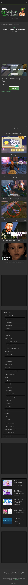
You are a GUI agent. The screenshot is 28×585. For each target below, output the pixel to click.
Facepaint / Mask (11, 397)
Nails (7, 413)
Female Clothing (11, 341)
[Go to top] (14, 583)
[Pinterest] (12, 573)
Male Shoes (10, 426)
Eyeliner (9, 390)
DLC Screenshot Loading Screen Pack (14, 199)
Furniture (8, 364)
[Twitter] (9, 573)
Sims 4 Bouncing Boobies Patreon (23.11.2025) (18, 501)
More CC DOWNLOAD (6, 91)
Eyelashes (9, 387)
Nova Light (14, 155)
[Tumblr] (19, 573)
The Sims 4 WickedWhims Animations (18, 482)
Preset (9, 322)
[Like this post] (11, 128)
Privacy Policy (16, 579)
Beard (8, 358)
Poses (7, 416)
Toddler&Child (9, 432)
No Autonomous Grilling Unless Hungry (14, 220)
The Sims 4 (7, 312)
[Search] (26, 2)
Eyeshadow (10, 393)
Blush (8, 384)
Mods (7, 410)
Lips (8, 400)
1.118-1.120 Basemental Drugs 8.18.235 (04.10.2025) (19, 521)
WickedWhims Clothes (12, 348)
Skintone (9, 325)
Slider (8, 328)
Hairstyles (9, 367)
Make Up (8, 380)
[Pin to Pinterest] (15, 128)
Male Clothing (10, 345)
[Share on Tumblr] (17, 128)
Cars (7, 332)
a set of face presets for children (14, 262)
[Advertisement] (14, 48)
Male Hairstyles (11, 374)
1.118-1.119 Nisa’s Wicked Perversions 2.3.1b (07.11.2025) (19, 510)
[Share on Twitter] (14, 128)
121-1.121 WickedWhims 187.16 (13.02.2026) (19, 492)
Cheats (7, 335)
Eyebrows (9, 361)
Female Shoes (11, 423)
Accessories (9, 315)
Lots (7, 377)
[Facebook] (5, 573)
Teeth (8, 406)
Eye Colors (8, 351)
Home (2, 24)
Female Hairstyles (12, 371)
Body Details (9, 319)
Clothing (8, 338)
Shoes (7, 419)
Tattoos (9, 403)
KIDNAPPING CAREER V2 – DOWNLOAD (14, 241)
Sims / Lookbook (10, 429)
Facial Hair (8, 354)
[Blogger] (22, 573)
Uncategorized (7, 436)
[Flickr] (15, 573)
